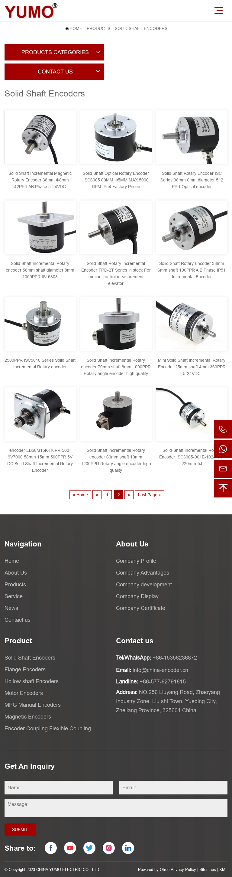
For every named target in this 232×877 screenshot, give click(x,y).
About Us (16, 572)
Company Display (137, 596)
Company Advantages (142, 572)
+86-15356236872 (175, 657)
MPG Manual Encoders (33, 705)
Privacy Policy (183, 869)
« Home (80, 494)
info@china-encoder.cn (160, 670)
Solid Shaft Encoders (141, 28)
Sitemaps (207, 869)
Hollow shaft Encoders (32, 681)
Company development (144, 584)
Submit (20, 829)
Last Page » (149, 494)
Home (75, 28)
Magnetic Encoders (28, 716)
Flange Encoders (25, 669)
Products (98, 28)
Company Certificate (140, 608)
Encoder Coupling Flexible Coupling (48, 728)
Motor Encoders (24, 693)
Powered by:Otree (153, 869)
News (11, 608)
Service (14, 596)
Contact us (18, 620)
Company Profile (136, 561)
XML (223, 869)
